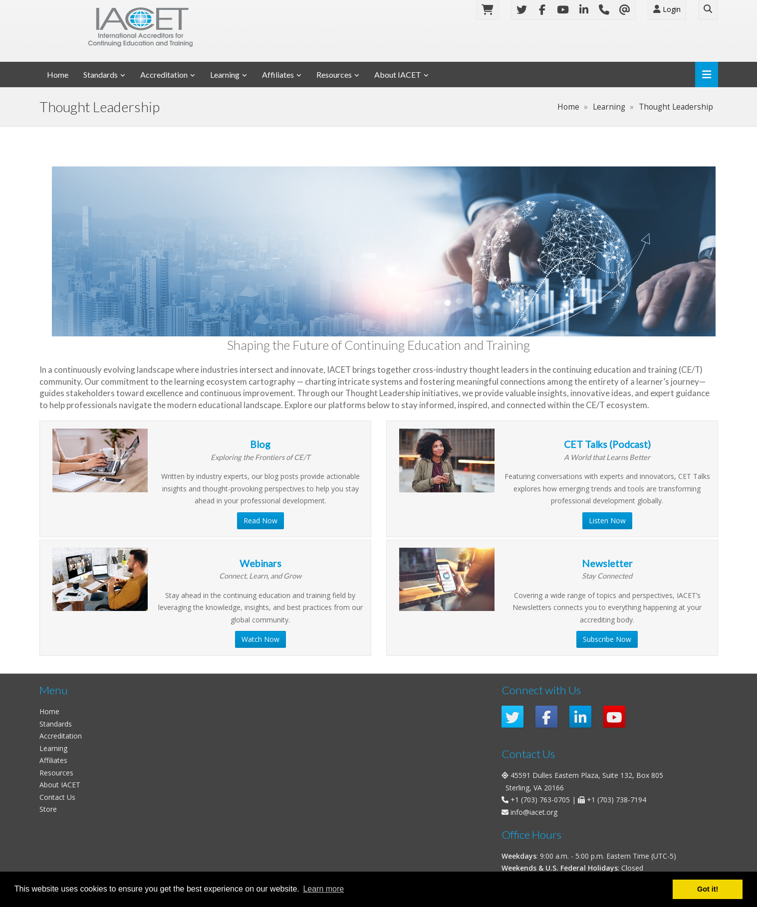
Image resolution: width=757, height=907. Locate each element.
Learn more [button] (323, 889)
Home (57, 74)
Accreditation (164, 74)
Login (667, 9)
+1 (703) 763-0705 (540, 799)
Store (48, 809)
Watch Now (260, 639)
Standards (100, 74)
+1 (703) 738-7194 (616, 799)
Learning (225, 74)
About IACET (397, 74)
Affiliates (278, 74)
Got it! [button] (707, 889)
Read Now (260, 520)
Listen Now (607, 520)
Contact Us (57, 797)
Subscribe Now (607, 639)
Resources (334, 74)
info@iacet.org (533, 812)
